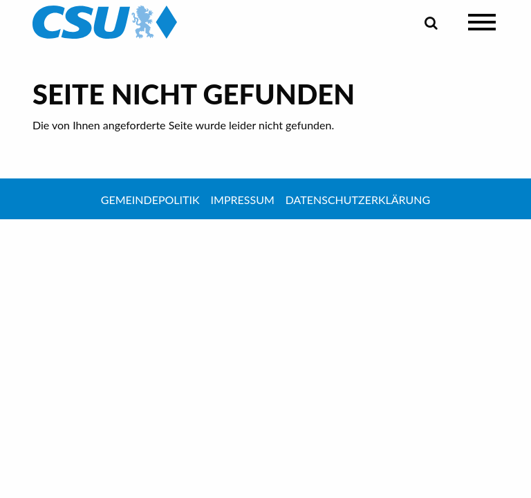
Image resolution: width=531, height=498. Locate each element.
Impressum (242, 199)
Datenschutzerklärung (358, 199)
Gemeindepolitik (150, 199)
